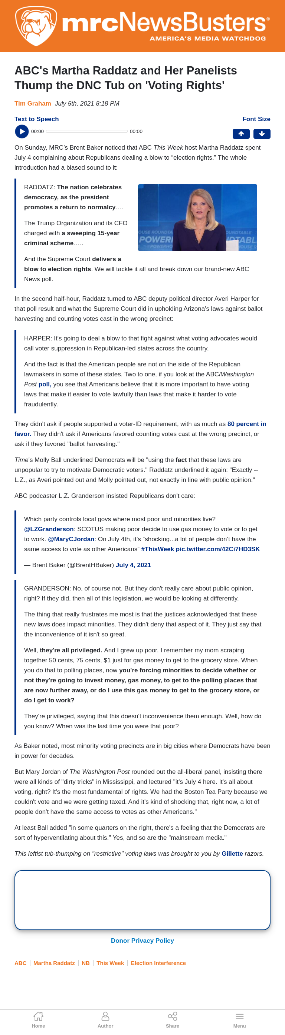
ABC (20, 963)
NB (86, 963)
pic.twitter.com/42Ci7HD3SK (218, 549)
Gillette (232, 853)
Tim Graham (32, 103)
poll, (46, 384)
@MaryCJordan (71, 539)
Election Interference (158, 963)
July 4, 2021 (133, 565)
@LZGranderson (49, 529)
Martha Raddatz (54, 963)
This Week (110, 963)
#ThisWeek (157, 549)
